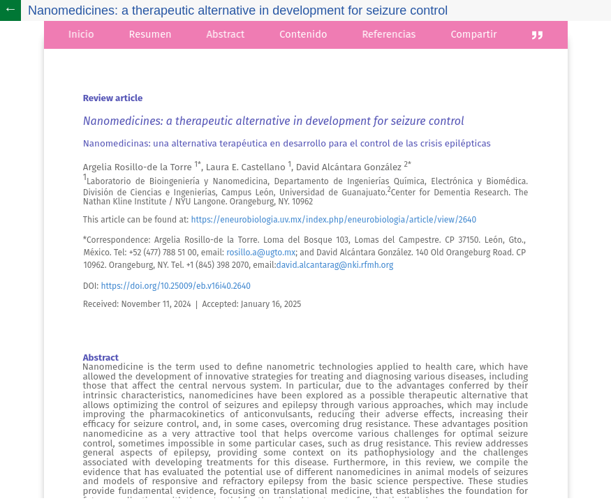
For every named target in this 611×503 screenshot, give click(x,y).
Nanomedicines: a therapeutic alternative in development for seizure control (238, 10)
